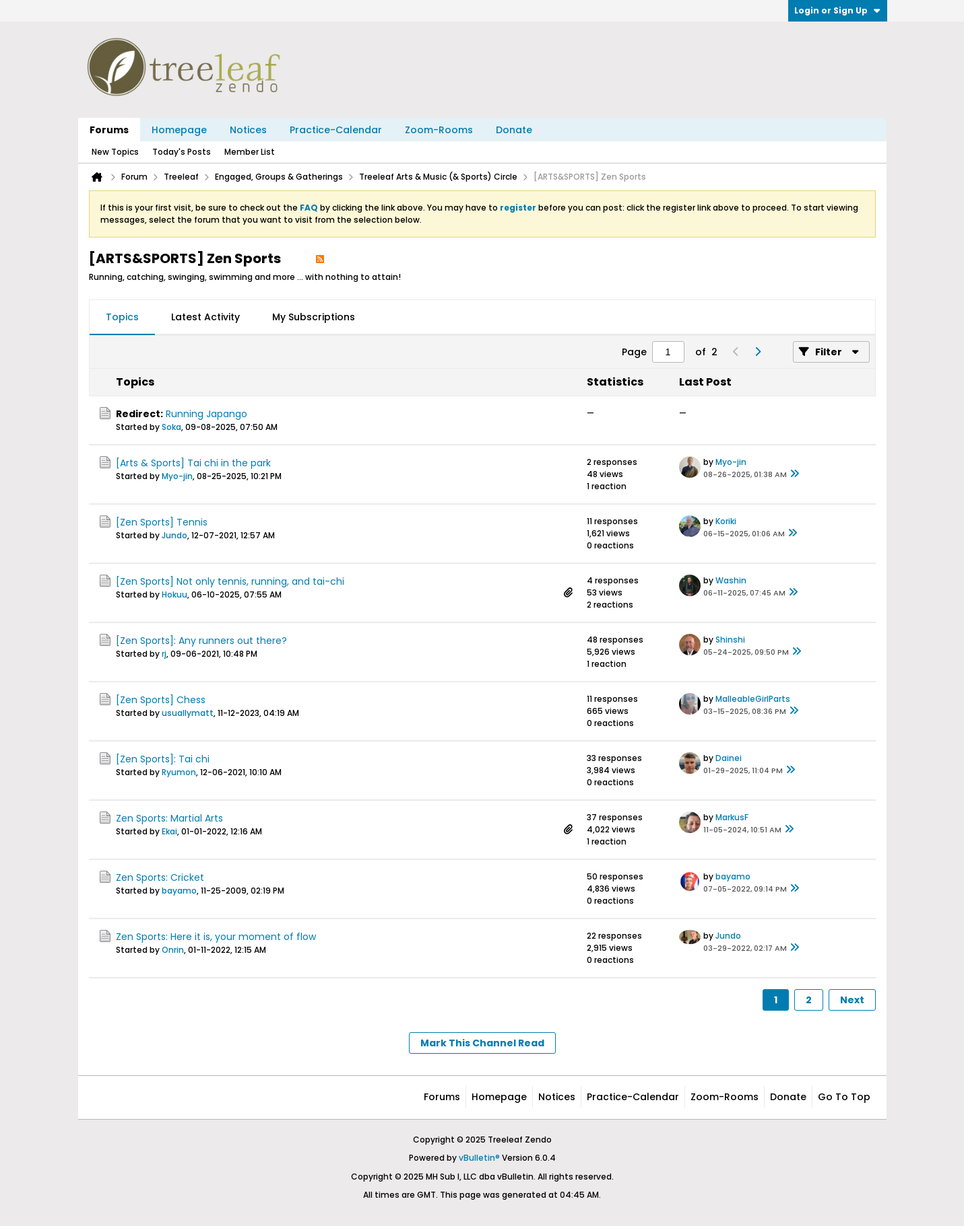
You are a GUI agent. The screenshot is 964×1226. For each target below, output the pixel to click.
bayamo (179, 890)
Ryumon (179, 772)
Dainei (728, 758)
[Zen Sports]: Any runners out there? (201, 640)
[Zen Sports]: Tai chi (163, 759)
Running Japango (206, 414)
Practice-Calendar (336, 130)
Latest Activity (205, 317)
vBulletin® (479, 1157)
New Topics (115, 151)
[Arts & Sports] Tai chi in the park (193, 463)
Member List (249, 151)
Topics (122, 317)
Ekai (169, 831)
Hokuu (174, 594)
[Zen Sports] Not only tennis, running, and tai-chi (230, 581)
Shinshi (730, 639)
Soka (171, 427)
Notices (248, 130)
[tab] (122, 317)
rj (164, 653)
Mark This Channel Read (482, 1043)
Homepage (179, 130)
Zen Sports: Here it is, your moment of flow (216, 936)
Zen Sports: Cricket (160, 877)
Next (852, 1000)
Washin (730, 580)
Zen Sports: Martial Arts (169, 818)
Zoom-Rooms (439, 130)
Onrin (173, 949)
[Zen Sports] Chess (160, 700)
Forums (109, 130)
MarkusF (731, 817)
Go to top (844, 1097)
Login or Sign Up (837, 10)
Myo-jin (177, 476)
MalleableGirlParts (752, 699)
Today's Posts (181, 151)
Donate (514, 130)
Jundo (174, 535)
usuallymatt (188, 713)
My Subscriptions (313, 317)
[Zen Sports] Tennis (161, 522)
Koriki (725, 521)
